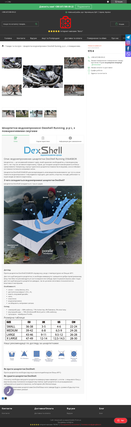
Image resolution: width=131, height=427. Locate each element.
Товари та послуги (13, 46)
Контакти (21, 38)
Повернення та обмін (96, 38)
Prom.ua (78, 420)
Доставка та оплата (73, 38)
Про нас (115, 38)
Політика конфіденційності (91, 424)
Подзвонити (83, 6)
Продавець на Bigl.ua (65, 422)
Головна (8, 38)
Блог (101, 413)
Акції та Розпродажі (51, 38)
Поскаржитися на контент (70, 424)
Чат (120, 420)
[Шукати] (36, 24)
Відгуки (33, 38)
